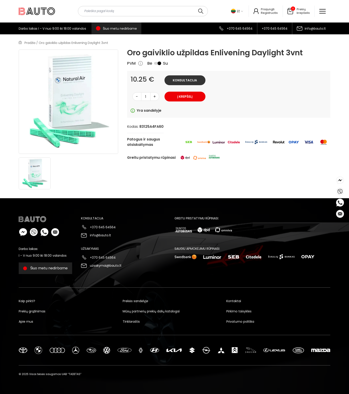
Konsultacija (185, 80)
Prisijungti (267, 9)
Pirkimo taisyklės (239, 311)
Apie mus (26, 321)
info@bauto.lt (315, 28)
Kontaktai (233, 301)
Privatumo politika (240, 321)
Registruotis (269, 13)
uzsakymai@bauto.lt (106, 265)
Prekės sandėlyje (135, 301)
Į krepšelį (185, 96)
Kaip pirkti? (27, 301)
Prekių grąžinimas (32, 311)
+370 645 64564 (240, 28)
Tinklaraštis (131, 321)
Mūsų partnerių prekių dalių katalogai (151, 311)
